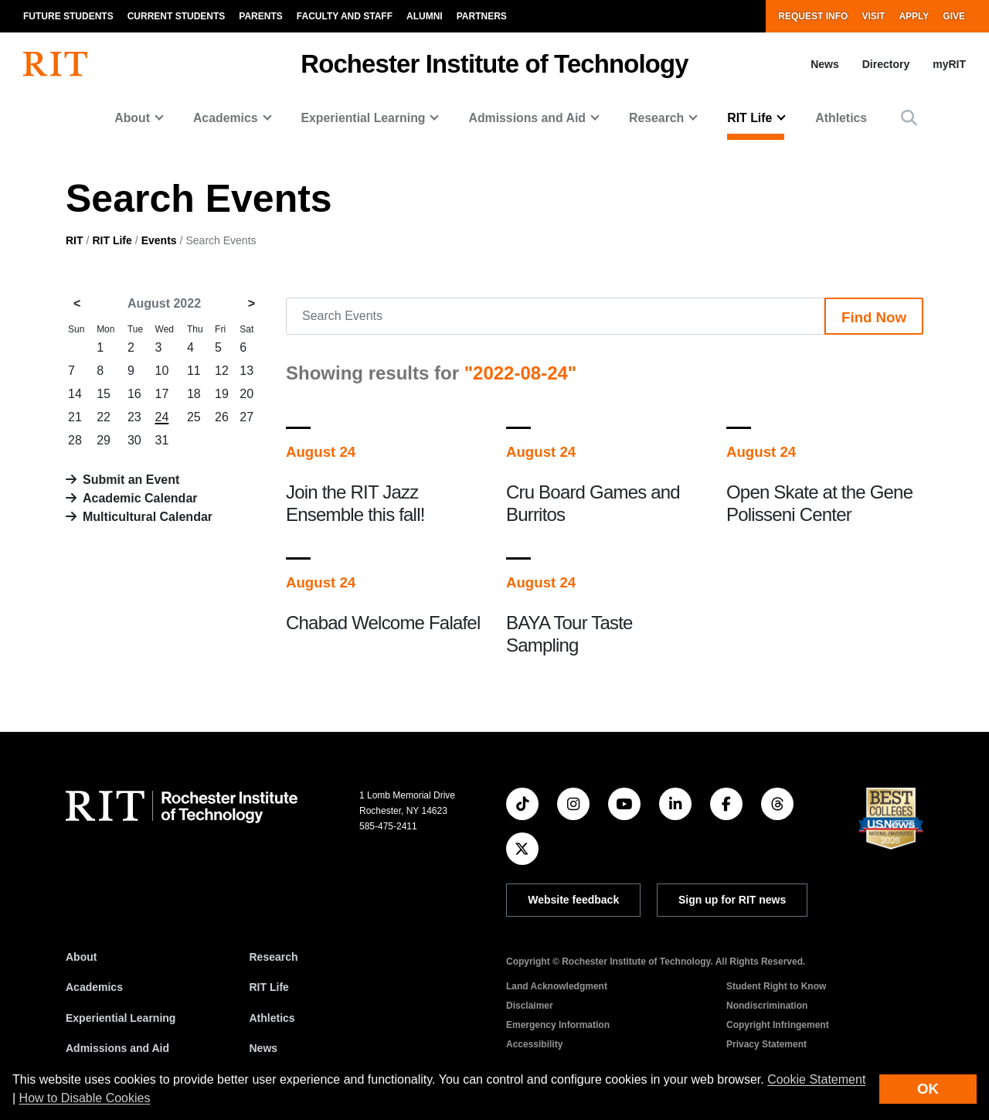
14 (75, 393)
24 (162, 417)
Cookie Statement (816, 1079)
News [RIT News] (264, 1048)
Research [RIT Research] (274, 957)
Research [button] (656, 117)
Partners (482, 16)
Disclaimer (529, 1005)
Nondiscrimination (766, 1005)
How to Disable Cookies (85, 1098)
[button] (909, 118)
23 (134, 417)
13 (246, 370)
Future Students (68, 16)
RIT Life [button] (749, 117)
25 (194, 417)
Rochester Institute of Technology (494, 63)
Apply (914, 16)
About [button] (132, 117)
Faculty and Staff (345, 16)
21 (75, 417)
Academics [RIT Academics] (94, 987)
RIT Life (111, 240)
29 (103, 440)
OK (928, 1089)
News (825, 64)
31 (162, 440)
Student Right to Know (776, 986)
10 (162, 370)
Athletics (841, 117)
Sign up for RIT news (732, 900)
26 (222, 417)
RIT (74, 240)
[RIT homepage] (55, 64)
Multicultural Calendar (147, 516)
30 (134, 440)
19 (222, 393)
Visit (873, 16)
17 (162, 393)
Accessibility (534, 1044)
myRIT (949, 64)
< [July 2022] (76, 303)
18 (194, 393)
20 (246, 393)
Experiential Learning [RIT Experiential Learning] (120, 1018)
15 (103, 393)
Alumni (424, 16)
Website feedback (573, 900)
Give (954, 16)
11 (194, 370)
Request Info (813, 16)
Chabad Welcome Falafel (383, 622)
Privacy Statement (766, 1044)
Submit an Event (131, 479)
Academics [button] (225, 117)
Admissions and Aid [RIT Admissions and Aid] (117, 1048)
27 (246, 417)
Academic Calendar (140, 498)
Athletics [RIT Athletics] (272, 1018)
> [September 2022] (251, 303)
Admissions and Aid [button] (527, 117)
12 (222, 370)
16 (134, 393)
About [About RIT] (81, 957)
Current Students (176, 16)
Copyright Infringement (777, 1025)
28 (75, 440)
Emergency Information (558, 1025)
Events (159, 240)
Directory (885, 64)
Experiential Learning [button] (363, 117)
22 (103, 417)
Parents (260, 16)
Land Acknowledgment (556, 986)
